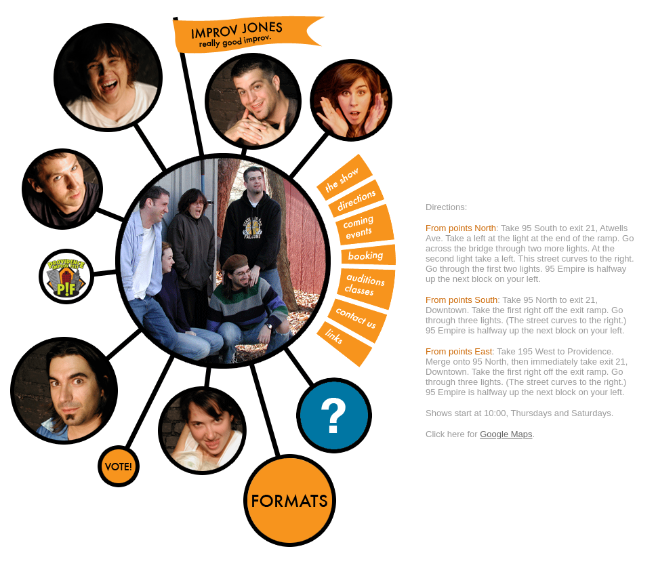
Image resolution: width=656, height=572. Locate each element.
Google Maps (506, 434)
